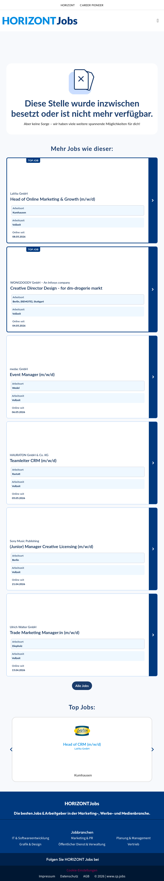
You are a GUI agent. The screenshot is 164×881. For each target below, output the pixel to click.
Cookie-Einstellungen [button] (82, 870)
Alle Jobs (82, 686)
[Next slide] (152, 749)
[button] (158, 20)
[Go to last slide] (11, 749)
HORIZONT (68, 5)
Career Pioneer (91, 5)
